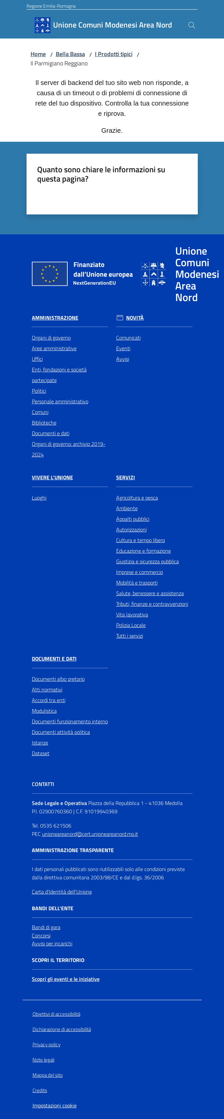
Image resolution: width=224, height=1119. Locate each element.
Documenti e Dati (54, 659)
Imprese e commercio (139, 572)
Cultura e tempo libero (140, 540)
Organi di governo (51, 338)
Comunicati (128, 338)
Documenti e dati (50, 433)
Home (38, 53)
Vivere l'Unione (52, 477)
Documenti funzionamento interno (70, 721)
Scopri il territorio (58, 960)
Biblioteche (44, 423)
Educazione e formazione (143, 551)
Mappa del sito (48, 1075)
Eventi (123, 348)
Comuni (40, 412)
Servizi (125, 477)
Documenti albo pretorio (58, 679)
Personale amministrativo (60, 401)
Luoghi (39, 498)
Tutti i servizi (129, 636)
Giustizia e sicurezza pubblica (147, 561)
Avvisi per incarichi (52, 943)
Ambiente (127, 508)
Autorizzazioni (131, 529)
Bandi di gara (46, 927)
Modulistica (44, 711)
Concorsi (41, 935)
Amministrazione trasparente (73, 850)
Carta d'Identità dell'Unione (62, 892)
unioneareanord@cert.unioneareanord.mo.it (90, 834)
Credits (40, 1090)
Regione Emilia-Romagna (51, 5)
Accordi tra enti (48, 700)
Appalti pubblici (132, 519)
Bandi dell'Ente (52, 908)
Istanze (40, 743)
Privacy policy (46, 1044)
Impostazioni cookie (55, 1105)
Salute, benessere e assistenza (150, 593)
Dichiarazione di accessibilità (62, 1029)
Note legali (43, 1060)
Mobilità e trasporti (137, 583)
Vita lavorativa (132, 614)
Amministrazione (55, 318)
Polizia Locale (131, 625)
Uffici (37, 359)
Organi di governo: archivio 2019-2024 (69, 449)
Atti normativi (47, 689)
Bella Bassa (70, 53)
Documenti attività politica (61, 732)
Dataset (40, 753)
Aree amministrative (54, 348)
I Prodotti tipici (113, 53)
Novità (135, 318)
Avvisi (122, 359)
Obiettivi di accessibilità (56, 1014)
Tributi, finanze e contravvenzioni (152, 604)
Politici (39, 391)
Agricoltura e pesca (137, 498)
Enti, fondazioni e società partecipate (59, 374)
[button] (192, 25)
